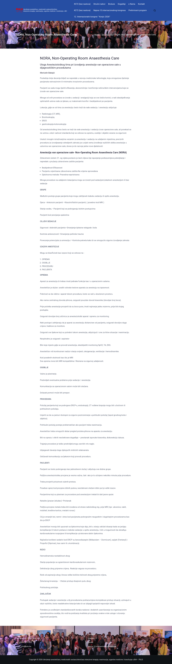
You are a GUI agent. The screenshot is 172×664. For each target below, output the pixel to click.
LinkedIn (91, 638)
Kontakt (141, 4)
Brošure (111, 4)
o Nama (131, 4)
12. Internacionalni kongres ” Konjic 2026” (92, 17)
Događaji (122, 4)
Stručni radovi (99, 4)
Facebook (91, 634)
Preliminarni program (138, 10)
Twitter (90, 642)
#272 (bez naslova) (82, 4)
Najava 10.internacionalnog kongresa (109, 10)
